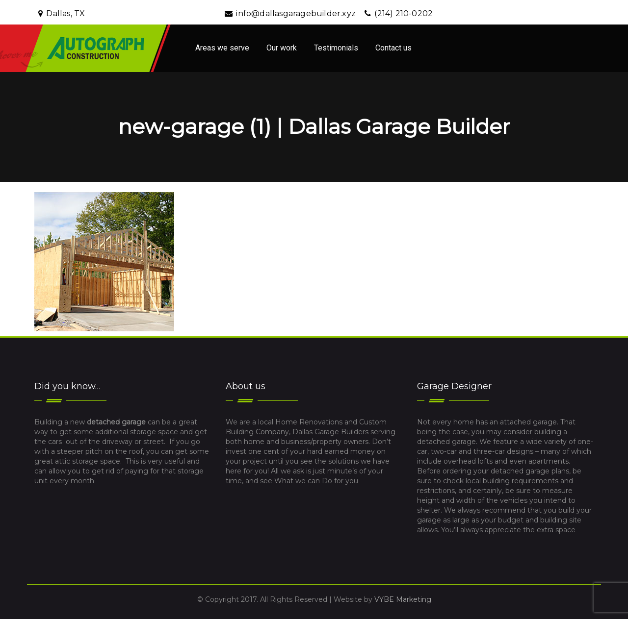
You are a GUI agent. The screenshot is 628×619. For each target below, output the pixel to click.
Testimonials (336, 47)
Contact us (393, 47)
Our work (281, 47)
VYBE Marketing (402, 599)
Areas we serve (222, 47)
